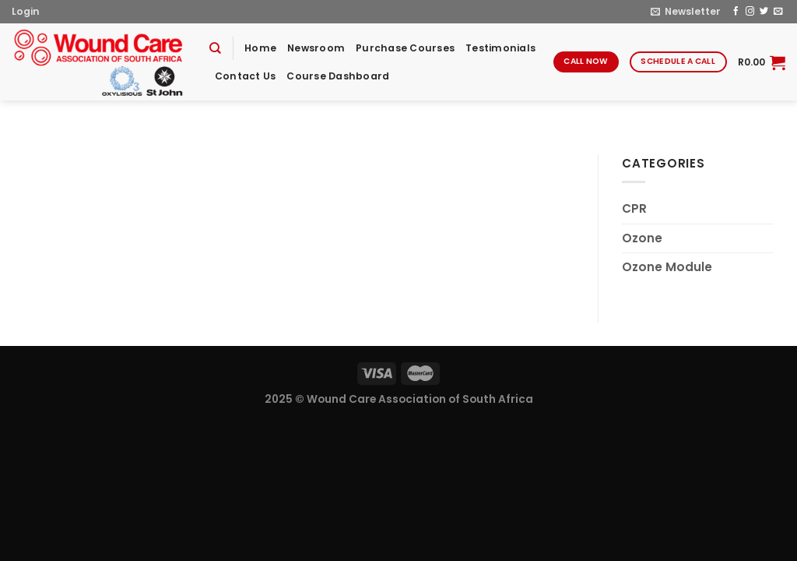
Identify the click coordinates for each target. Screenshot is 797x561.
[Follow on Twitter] (764, 11)
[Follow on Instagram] (750, 11)
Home (260, 48)
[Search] (215, 48)
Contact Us (245, 76)
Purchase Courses (405, 48)
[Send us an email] (778, 11)
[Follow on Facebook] (736, 11)
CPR (634, 208)
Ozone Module (667, 267)
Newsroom (316, 48)
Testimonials (500, 48)
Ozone (642, 238)
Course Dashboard (337, 76)
